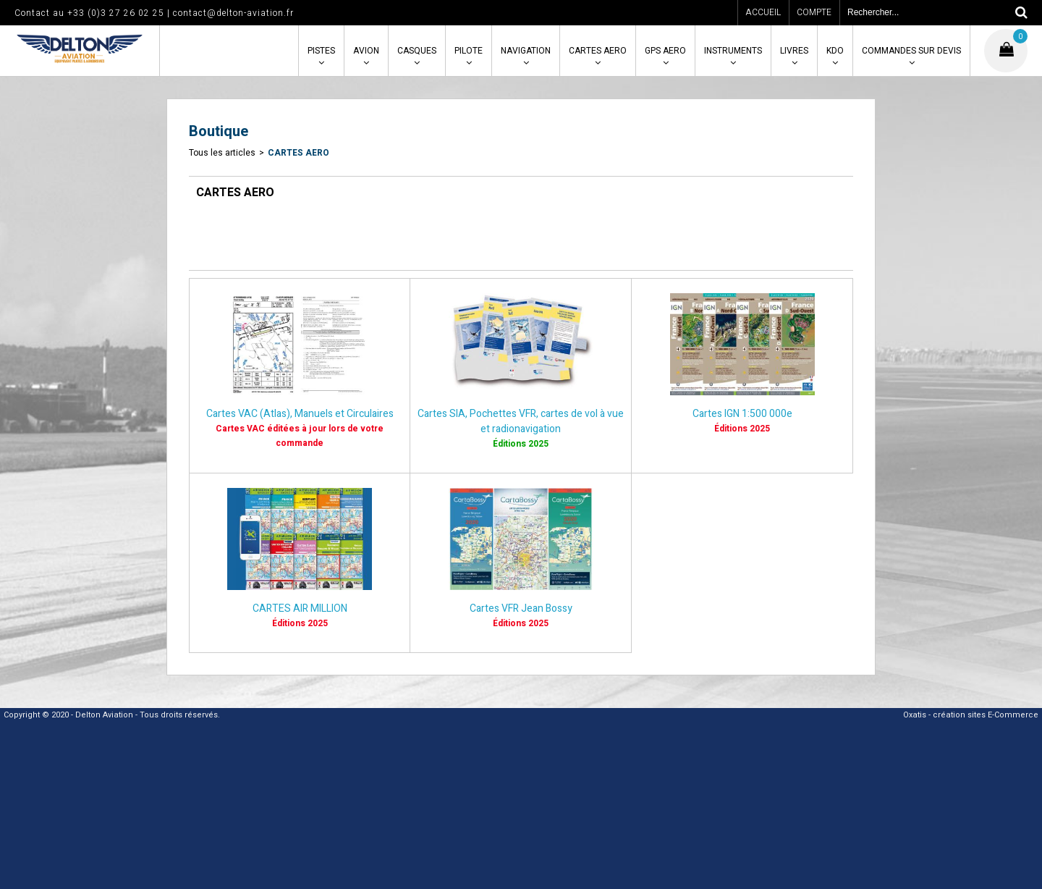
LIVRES (794, 50)
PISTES (321, 50)
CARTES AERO (598, 50)
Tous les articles (222, 152)
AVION (366, 50)
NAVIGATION (526, 50)
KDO (835, 50)
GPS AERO (665, 50)
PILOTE (468, 50)
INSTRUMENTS (733, 50)
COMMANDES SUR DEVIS (911, 50)
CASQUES (416, 50)
